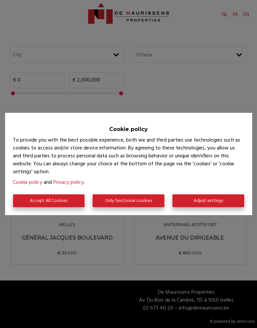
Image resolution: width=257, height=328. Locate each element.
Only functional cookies (128, 201)
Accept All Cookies (49, 201)
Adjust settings (208, 201)
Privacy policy (68, 182)
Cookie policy (27, 182)
